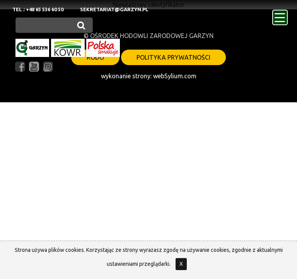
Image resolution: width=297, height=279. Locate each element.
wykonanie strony (125, 75)
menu (281, 15)
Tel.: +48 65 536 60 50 (37, 9)
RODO (95, 57)
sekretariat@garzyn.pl (114, 9)
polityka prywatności (173, 57)
